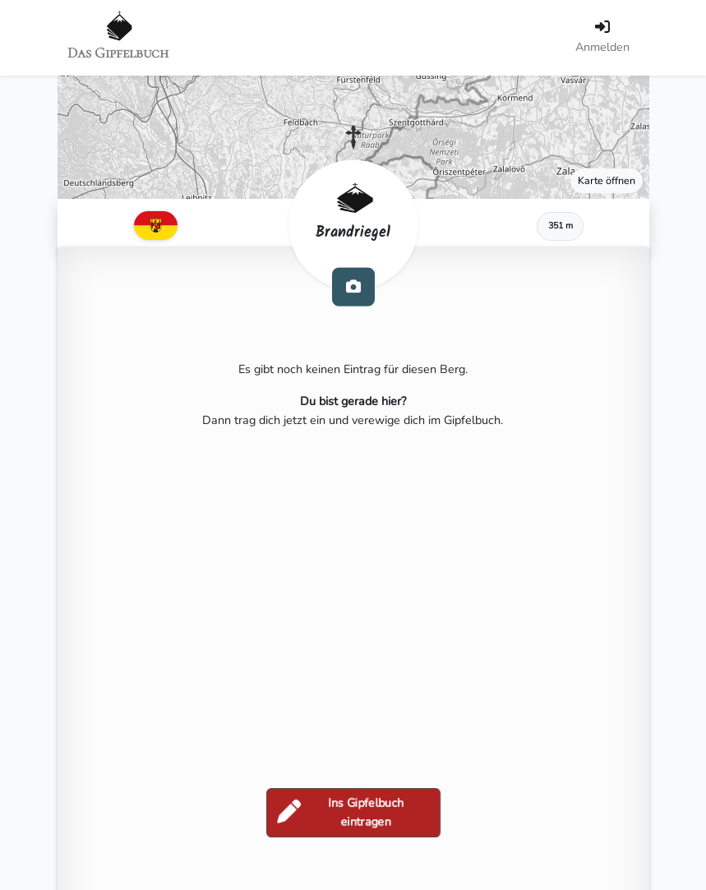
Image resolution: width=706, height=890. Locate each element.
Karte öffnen (606, 180)
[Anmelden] (602, 38)
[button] (353, 137)
